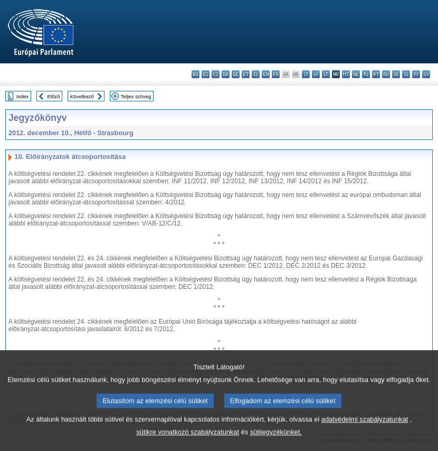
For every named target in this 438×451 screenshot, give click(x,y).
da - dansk (226, 74)
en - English (266, 74)
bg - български (195, 74)
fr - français (276, 74)
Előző (53, 96)
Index (22, 96)
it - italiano (306, 74)
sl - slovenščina (406, 74)
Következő (82, 96)
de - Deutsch (236, 74)
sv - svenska (426, 74)
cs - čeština (216, 74)
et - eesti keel (246, 74)
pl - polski (366, 74)
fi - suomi (416, 74)
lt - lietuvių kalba (326, 74)
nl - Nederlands (356, 74)
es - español (206, 74)
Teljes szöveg (136, 96)
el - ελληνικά (256, 74)
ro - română (386, 74)
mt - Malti (346, 74)
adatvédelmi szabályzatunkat (364, 438)
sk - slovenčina (396, 74)
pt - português (376, 74)
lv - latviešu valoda (316, 74)
